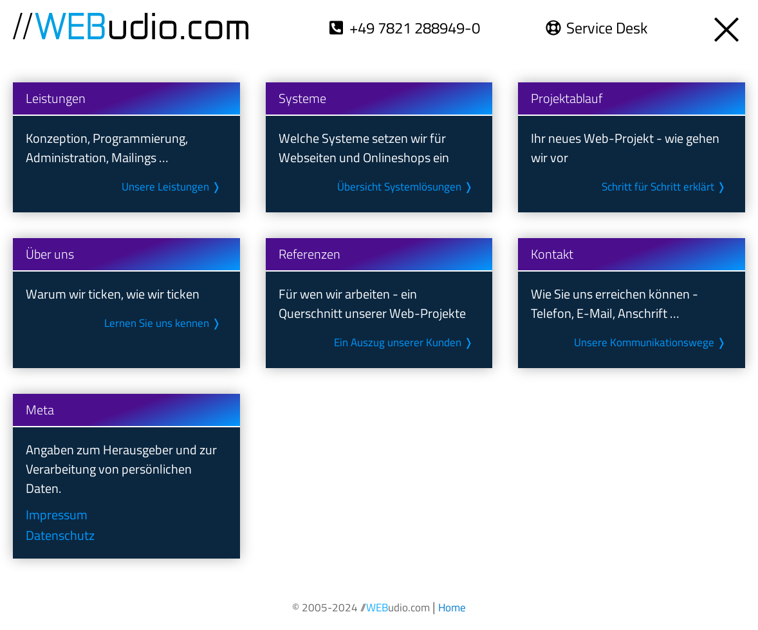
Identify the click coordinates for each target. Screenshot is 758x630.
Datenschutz (60, 535)
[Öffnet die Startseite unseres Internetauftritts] (451, 606)
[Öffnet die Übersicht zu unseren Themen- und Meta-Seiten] (727, 26)
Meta (40, 410)
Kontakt (552, 254)
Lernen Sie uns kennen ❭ (163, 323)
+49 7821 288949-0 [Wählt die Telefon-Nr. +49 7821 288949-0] (416, 27)
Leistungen (56, 98)
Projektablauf (566, 98)
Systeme (302, 98)
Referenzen (309, 254)
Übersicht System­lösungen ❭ (405, 186)
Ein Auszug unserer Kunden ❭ (404, 342)
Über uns (50, 254)
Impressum (56, 514)
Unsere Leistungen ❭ (171, 186)
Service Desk (607, 27)
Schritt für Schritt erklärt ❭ (664, 186)
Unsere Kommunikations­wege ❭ (651, 342)
